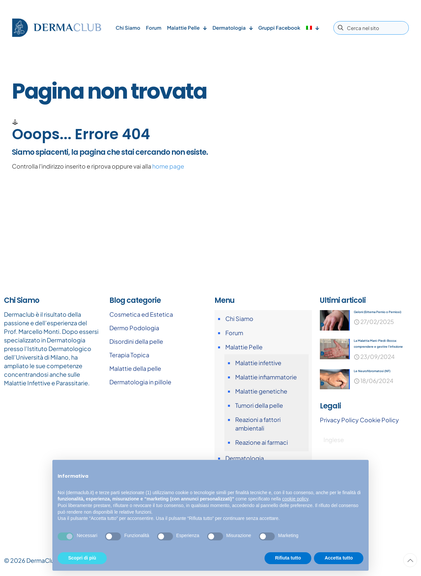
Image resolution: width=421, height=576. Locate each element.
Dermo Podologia (134, 328)
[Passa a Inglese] (333, 440)
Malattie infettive (258, 363)
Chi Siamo (239, 318)
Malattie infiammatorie (266, 377)
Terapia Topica (129, 355)
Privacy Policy (339, 421)
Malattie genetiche (261, 391)
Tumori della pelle (259, 405)
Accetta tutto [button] (338, 557)
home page (168, 166)
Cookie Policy (379, 421)
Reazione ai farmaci (261, 442)
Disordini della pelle (136, 341)
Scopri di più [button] (82, 557)
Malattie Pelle (244, 347)
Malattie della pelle (135, 368)
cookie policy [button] (295, 498)
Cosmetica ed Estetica (141, 314)
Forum (234, 332)
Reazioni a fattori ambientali (258, 424)
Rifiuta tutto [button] (288, 557)
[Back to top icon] (410, 560)
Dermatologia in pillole (140, 382)
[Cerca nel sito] (371, 28)
